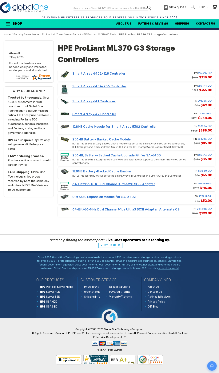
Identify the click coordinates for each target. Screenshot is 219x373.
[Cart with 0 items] (214, 7)
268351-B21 (205, 183)
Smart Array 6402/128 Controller (99, 73)
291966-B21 (205, 100)
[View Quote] (175, 8)
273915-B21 (205, 73)
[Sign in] (193, 7)
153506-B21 (205, 126)
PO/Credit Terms (119, 291)
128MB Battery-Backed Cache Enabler (102, 171)
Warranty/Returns (120, 296)
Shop (13, 24)
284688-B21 (204, 208)
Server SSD (50, 296)
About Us (123, 23)
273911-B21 (205, 196)
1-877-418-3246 (109, 349)
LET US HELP (111, 245)
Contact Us (205, 23)
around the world (168, 268)
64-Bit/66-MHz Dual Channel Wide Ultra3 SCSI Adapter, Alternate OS (126, 209)
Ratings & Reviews (153, 23)
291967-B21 (205, 113)
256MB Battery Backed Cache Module (101, 139)
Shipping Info (92, 296)
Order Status (92, 291)
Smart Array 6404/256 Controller (99, 86)
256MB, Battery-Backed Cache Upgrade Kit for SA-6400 (116, 155)
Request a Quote (119, 287)
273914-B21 (205, 85)
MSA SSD (48, 306)
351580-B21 (205, 170)
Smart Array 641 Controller (94, 101)
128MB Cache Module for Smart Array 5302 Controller (114, 126)
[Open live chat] (212, 366)
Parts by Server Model (56, 287)
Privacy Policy (156, 301)
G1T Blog (153, 306)
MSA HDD (48, 301)
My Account (91, 287)
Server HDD (50, 291)
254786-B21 (204, 138)
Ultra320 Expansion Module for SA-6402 (104, 197)
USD (203, 7)
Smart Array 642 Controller (94, 114)
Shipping (182, 23)
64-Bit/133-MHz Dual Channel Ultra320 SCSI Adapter (113, 184)
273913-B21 (205, 154)
